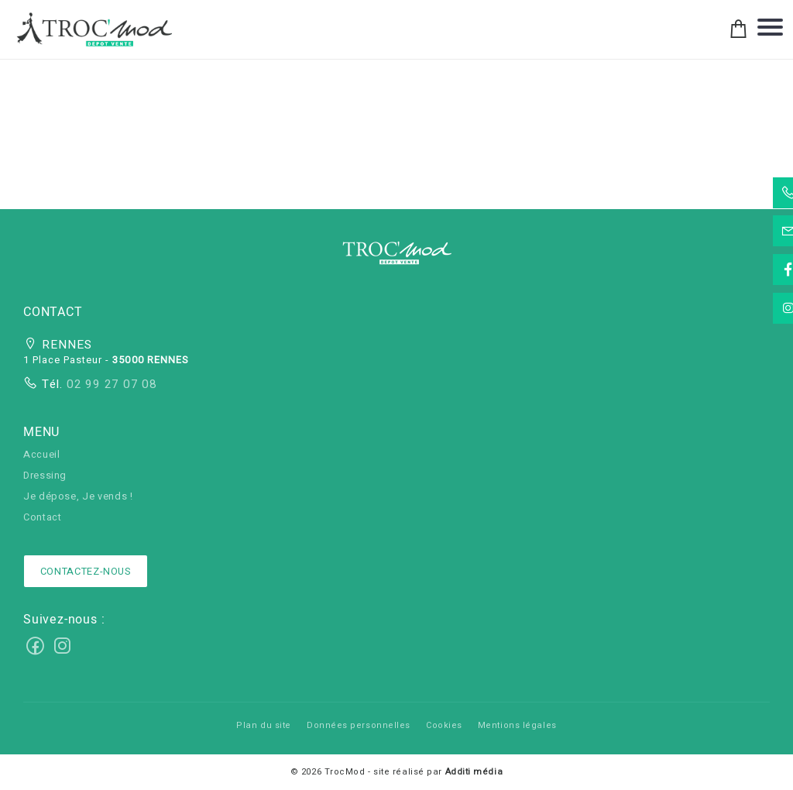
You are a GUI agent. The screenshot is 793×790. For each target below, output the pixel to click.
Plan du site (263, 725)
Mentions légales (517, 725)
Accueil (41, 455)
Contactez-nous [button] (85, 572)
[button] (396, 258)
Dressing (45, 476)
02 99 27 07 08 (110, 384)
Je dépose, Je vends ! (77, 496)
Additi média (474, 771)
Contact (42, 517)
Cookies (444, 725)
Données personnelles (358, 725)
